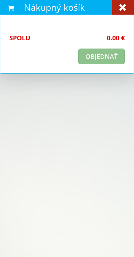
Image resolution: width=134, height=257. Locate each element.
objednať (101, 56)
